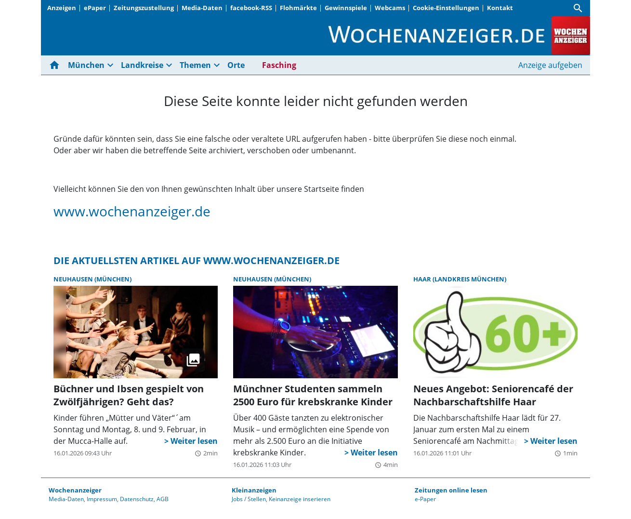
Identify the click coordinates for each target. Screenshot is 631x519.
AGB (163, 499)
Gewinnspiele (346, 7)
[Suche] (578, 8)
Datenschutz (137, 499)
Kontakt (500, 7)
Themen (195, 65)
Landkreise (142, 65)
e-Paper (425, 499)
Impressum (102, 499)
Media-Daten (202, 7)
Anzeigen (61, 7)
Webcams (390, 7)
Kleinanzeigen (254, 490)
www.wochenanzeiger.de (131, 211)
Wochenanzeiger (75, 490)
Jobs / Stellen (249, 499)
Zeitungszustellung (144, 7)
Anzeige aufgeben (550, 65)
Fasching (279, 65)
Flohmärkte (298, 7)
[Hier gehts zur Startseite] (56, 65)
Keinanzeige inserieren (299, 499)
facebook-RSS (251, 7)
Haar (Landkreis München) (459, 279)
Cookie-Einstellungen (446, 7)
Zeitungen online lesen (451, 490)
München (86, 65)
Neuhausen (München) (92, 279)
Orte (236, 65)
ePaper (95, 7)
